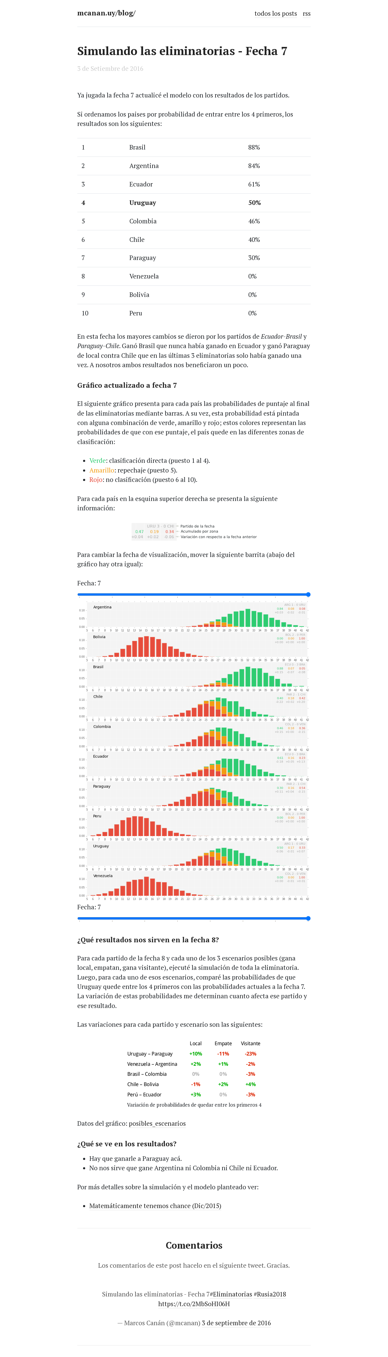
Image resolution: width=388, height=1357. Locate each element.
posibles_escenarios (157, 1123)
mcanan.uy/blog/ (106, 13)
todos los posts (276, 13)
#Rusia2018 (270, 1294)
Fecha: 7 (89, 583)
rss (307, 13)
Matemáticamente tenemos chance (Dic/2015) (155, 1205)
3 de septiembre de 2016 (236, 1323)
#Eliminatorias (231, 1294)
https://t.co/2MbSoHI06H (194, 1303)
